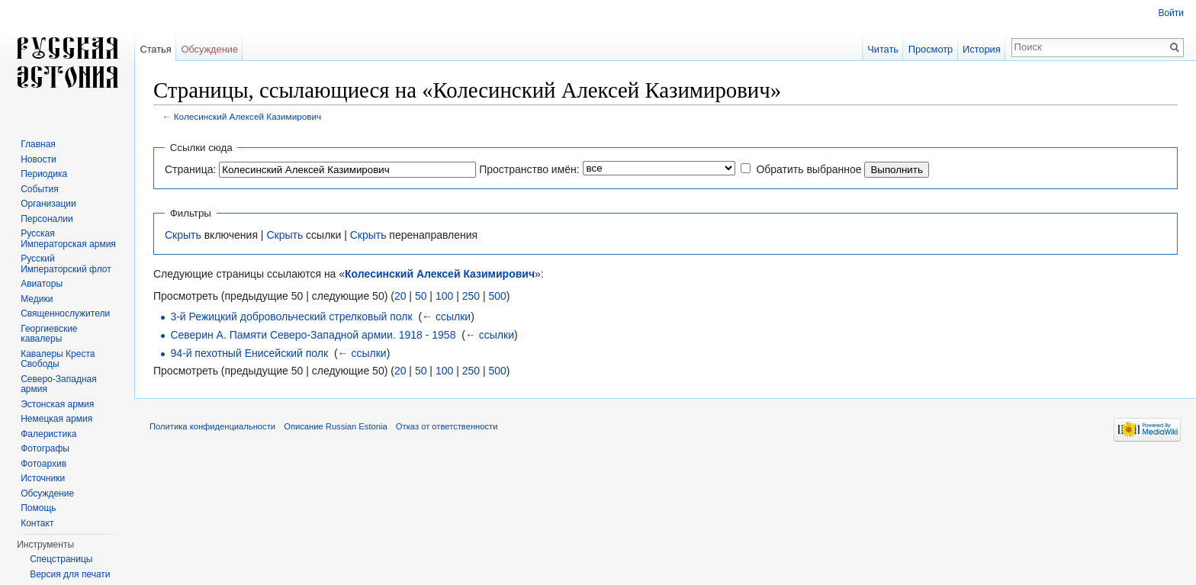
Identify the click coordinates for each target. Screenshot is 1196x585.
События (40, 189)
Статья (155, 49)
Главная (38, 144)
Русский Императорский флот (66, 264)
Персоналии (47, 219)
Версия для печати (70, 574)
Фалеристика (48, 434)
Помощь (38, 508)
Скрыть (183, 235)
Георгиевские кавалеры (49, 334)
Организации (48, 203)
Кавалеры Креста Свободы (58, 359)
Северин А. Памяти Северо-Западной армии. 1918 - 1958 (312, 335)
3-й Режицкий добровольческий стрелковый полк (291, 316)
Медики (37, 299)
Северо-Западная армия (59, 384)
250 (471, 296)
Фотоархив (43, 463)
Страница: (190, 169)
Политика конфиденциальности (212, 426)
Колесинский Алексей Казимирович (247, 116)
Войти (1171, 13)
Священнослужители (65, 313)
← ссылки (446, 316)
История (982, 49)
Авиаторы (42, 283)
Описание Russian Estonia (335, 426)
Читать (883, 49)
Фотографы (45, 448)
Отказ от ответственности (447, 426)
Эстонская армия (57, 404)
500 (497, 296)
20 (400, 296)
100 (444, 296)
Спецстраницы (61, 559)
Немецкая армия (56, 418)
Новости (38, 159)
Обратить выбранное (808, 169)
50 (421, 296)
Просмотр (930, 49)
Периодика (44, 174)
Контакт (37, 523)
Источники (43, 478)
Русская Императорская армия (68, 238)
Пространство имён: (529, 169)
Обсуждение (209, 49)
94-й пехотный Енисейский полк (249, 353)
